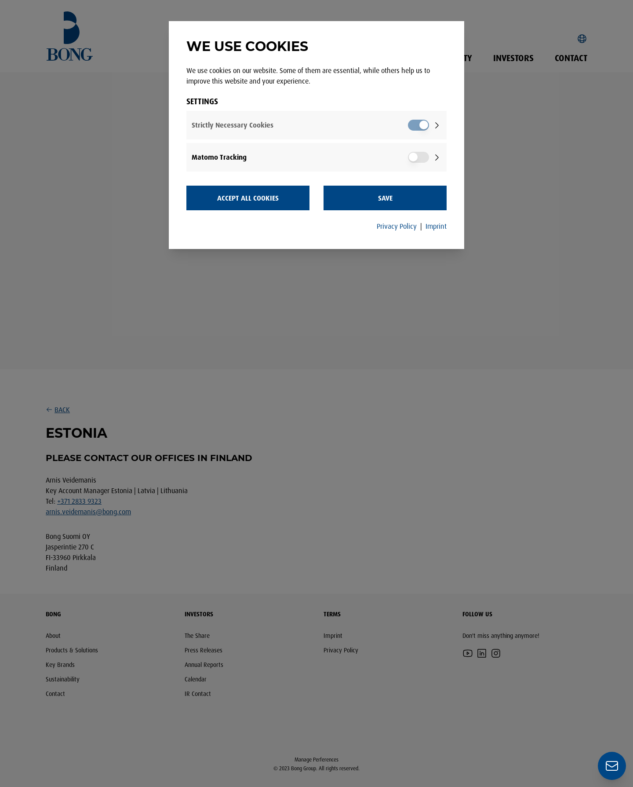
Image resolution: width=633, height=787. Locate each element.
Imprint (436, 226)
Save (385, 198)
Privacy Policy (397, 226)
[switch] (418, 125)
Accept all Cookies (248, 198)
